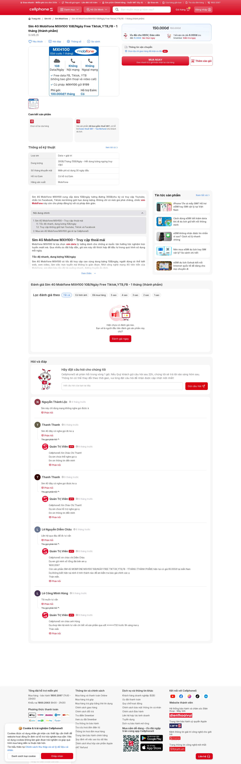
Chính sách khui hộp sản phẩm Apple (94, 743)
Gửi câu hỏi (196, 379)
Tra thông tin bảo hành (87, 723)
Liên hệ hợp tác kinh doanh (136, 715)
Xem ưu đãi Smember (86, 719)
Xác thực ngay (148, 38)
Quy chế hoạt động (132, 703)
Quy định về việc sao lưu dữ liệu (91, 739)
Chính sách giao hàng (86, 707)
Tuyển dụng (128, 719)
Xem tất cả (112, 140)
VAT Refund (81, 747)
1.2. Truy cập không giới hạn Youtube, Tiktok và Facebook (66, 219)
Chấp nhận (57, 756)
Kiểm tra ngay (189, 38)
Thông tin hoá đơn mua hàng (90, 731)
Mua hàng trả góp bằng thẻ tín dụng (94, 703)
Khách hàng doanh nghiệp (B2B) (138, 695)
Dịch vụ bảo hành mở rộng (135, 723)
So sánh (95, 41)
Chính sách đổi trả (84, 711)
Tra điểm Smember (84, 715)
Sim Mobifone (61, 18)
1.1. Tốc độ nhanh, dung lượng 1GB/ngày (56, 216)
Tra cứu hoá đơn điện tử (87, 727)
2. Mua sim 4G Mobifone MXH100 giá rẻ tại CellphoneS (61, 223)
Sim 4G (47, 18)
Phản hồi (47, 405)
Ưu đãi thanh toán (131, 699)
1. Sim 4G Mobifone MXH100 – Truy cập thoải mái (58, 213)
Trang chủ (35, 18)
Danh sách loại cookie (24, 756)
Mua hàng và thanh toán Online (91, 695)
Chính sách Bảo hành (133, 711)
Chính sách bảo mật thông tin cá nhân (141, 707)
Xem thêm (88, 266)
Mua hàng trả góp (84, 699)
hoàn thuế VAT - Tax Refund (92, 129)
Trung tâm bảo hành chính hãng (91, 735)
